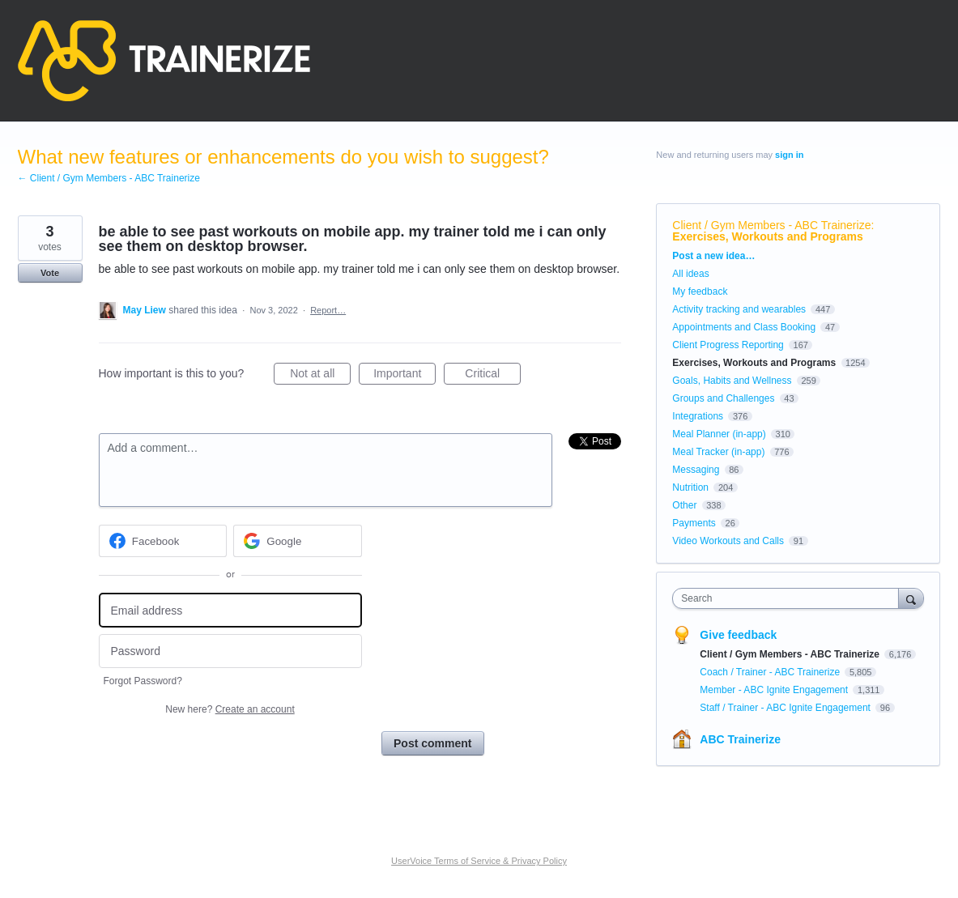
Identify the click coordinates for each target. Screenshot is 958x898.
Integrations (697, 416)
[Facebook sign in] (163, 541)
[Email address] (230, 610)
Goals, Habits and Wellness (731, 380)
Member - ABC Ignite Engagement (775, 690)
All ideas (690, 273)
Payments (693, 523)
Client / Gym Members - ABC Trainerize (771, 225)
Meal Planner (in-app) (718, 434)
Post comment (432, 743)
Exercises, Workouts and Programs (767, 236)
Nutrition (690, 487)
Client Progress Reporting (727, 345)
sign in (789, 155)
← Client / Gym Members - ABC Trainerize (109, 178)
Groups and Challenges (723, 398)
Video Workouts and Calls (728, 541)
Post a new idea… (713, 256)
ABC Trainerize (740, 739)
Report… (328, 310)
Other (684, 505)
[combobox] (789, 598)
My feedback (699, 291)
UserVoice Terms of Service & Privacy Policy (479, 861)
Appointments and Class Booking (743, 327)
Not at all (320, 376)
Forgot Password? (143, 681)
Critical (493, 376)
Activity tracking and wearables (739, 309)
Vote (49, 273)
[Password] (230, 651)
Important (404, 376)
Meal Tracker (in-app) (718, 452)
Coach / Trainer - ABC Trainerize (771, 672)
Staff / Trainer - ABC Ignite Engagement (786, 707)
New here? (229, 709)
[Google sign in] (297, 541)
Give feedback (738, 634)
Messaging (695, 469)
